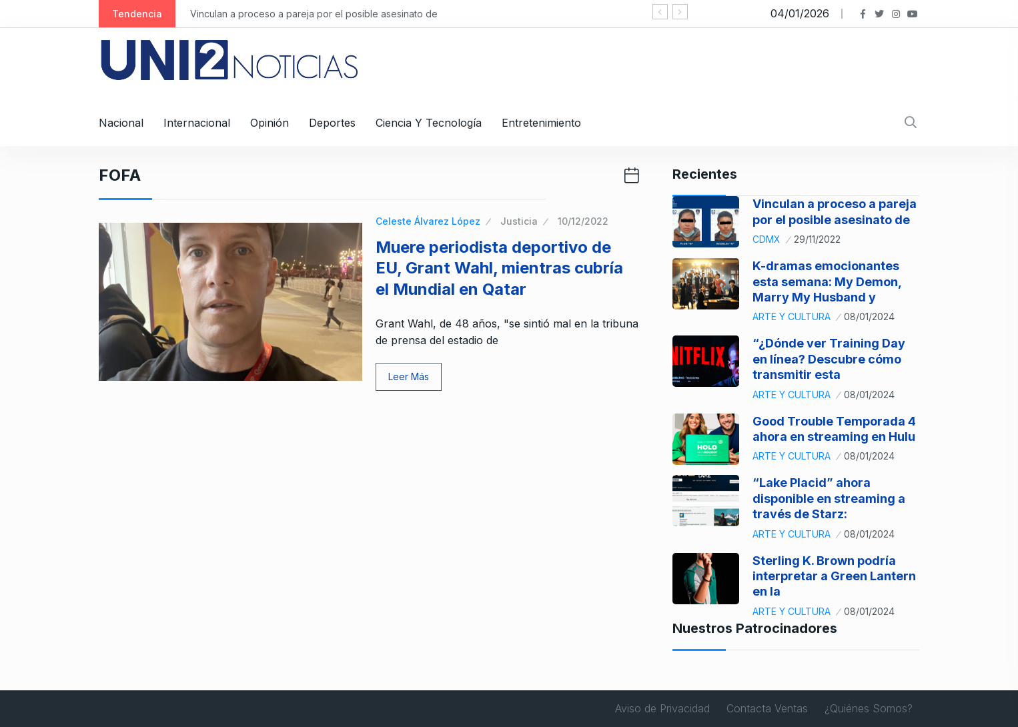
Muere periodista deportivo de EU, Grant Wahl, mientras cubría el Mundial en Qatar (499, 267)
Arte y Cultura (791, 316)
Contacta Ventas (767, 708)
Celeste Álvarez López (428, 221)
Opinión (269, 122)
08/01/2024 (869, 316)
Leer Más (408, 376)
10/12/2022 (583, 221)
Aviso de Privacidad (662, 708)
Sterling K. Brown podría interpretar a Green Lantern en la (834, 576)
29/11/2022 (817, 239)
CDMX (766, 239)
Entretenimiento (541, 122)
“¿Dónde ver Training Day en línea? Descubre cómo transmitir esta (828, 359)
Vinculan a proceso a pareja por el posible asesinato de (314, 13)
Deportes (332, 122)
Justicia (519, 221)
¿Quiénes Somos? (869, 708)
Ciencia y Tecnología (429, 122)
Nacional (121, 122)
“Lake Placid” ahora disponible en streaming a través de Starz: (828, 498)
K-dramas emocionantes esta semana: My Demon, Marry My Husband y (826, 281)
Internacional (196, 122)
